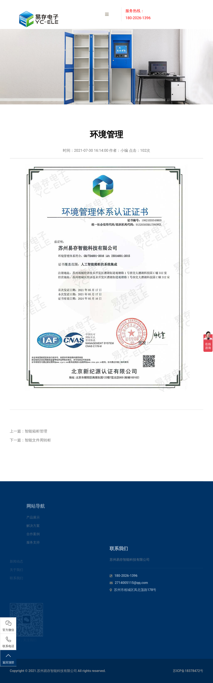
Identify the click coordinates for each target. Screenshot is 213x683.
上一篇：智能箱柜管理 (28, 431)
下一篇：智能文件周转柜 (30, 440)
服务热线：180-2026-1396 (138, 14)
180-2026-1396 (125, 578)
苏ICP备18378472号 (188, 671)
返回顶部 (8, 658)
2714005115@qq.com (131, 585)
